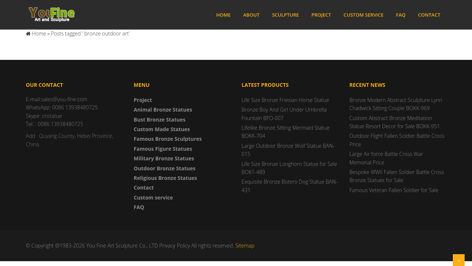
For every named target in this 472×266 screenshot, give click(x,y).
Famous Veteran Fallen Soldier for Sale (394, 190)
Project (321, 14)
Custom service (364, 14)
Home (223, 14)
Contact (429, 14)
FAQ (401, 14)
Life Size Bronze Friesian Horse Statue (285, 99)
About (251, 14)
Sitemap (244, 245)
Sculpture (285, 14)
